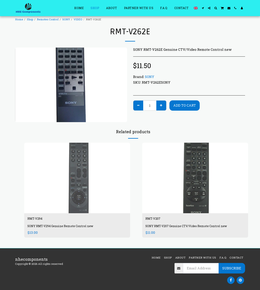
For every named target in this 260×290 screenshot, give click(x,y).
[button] (203, 7)
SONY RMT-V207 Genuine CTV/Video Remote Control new (191, 227)
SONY (66, 19)
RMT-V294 (37, 219)
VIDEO (78, 19)
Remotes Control (48, 19)
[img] (77, 178)
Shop (30, 19)
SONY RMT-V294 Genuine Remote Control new (64, 227)
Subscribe (231, 268)
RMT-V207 (155, 219)
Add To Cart (184, 105)
